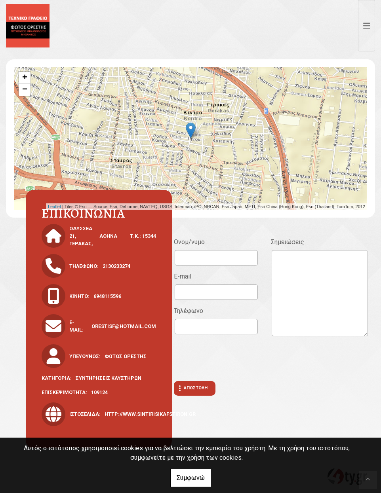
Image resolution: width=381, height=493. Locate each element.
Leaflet (54, 206)
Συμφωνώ (191, 478)
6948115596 (107, 296)
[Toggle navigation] (366, 25)
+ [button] (24, 78)
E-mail (182, 276)
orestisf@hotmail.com (123, 326)
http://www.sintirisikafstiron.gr (150, 414)
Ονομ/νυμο (189, 242)
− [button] (24, 90)
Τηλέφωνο (188, 311)
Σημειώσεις (287, 242)
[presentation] (234, 357)
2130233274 (116, 266)
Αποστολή (196, 388)
